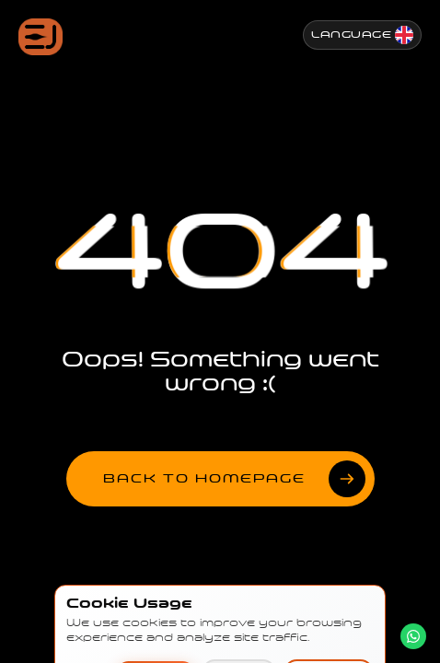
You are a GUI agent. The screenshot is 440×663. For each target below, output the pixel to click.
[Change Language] (362, 35)
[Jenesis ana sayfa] (40, 36)
